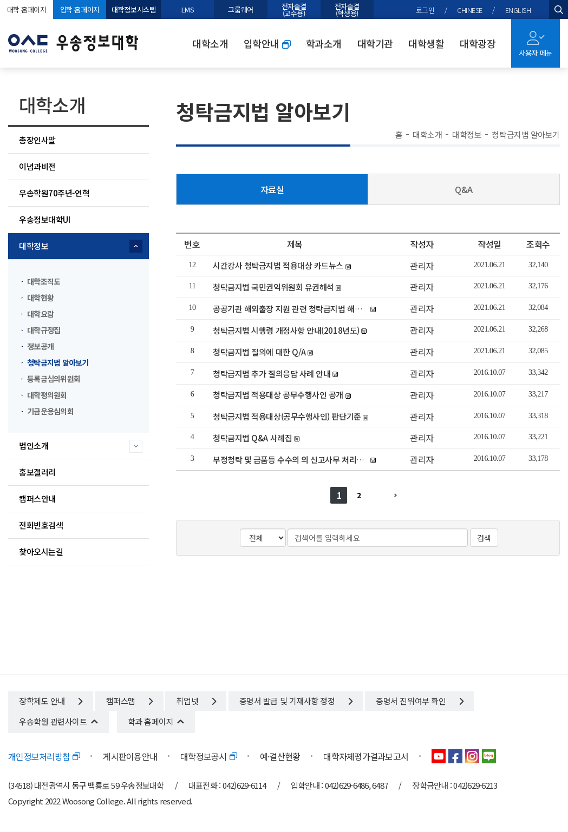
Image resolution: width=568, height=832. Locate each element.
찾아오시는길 (41, 551)
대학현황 (40, 297)
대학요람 (40, 313)
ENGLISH (518, 10)
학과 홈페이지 (151, 721)
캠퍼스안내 (37, 498)
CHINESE (469, 10)
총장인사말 (37, 140)
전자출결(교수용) (294, 9)
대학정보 (33, 246)
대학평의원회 (47, 394)
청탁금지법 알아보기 (58, 362)
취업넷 (196, 700)
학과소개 (324, 43)
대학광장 (477, 43)
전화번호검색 (41, 525)
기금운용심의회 (50, 411)
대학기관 (375, 43)
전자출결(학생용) (347, 9)
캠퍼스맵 (129, 700)
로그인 (425, 10)
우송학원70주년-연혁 (54, 193)
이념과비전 (37, 166)
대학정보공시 (208, 756)
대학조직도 (43, 281)
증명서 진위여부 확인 (419, 700)
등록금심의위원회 (53, 378)
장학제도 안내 (50, 700)
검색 (484, 537)
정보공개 (40, 346)
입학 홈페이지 (80, 9)
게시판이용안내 (130, 756)
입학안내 (267, 43)
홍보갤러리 (37, 472)
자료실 (272, 189)
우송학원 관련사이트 (53, 721)
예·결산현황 (280, 756)
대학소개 (210, 43)
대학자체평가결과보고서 (365, 756)
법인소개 (33, 445)
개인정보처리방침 (44, 756)
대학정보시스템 (133, 9)
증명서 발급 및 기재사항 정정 (295, 700)
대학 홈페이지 (27, 9)
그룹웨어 (240, 9)
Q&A (464, 189)
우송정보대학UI (44, 219)
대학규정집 (43, 330)
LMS (187, 9)
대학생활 (426, 43)
